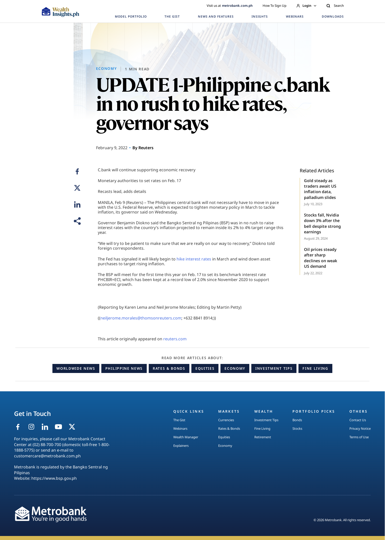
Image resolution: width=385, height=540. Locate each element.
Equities (204, 368)
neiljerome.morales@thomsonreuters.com (140, 318)
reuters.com (175, 339)
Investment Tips (273, 368)
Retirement (262, 437)
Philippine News (124, 368)
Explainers (181, 445)
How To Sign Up (274, 5)
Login (306, 5)
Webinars (180, 428)
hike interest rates (194, 259)
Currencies (226, 420)
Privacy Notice (360, 428)
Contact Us (357, 420)
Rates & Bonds (169, 368)
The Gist (179, 420)
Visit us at (230, 5)
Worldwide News (75, 368)
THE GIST (172, 16)
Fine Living (315, 368)
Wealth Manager (185, 437)
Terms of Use (359, 437)
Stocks (297, 428)
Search (335, 5)
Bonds (297, 420)
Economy (234, 368)
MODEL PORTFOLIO (130, 16)
